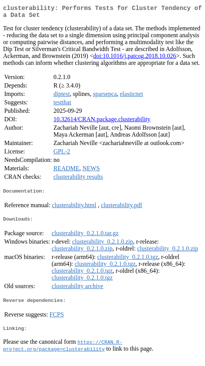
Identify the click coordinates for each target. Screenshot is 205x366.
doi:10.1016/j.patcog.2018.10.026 (134, 59)
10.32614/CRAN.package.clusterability (101, 122)
